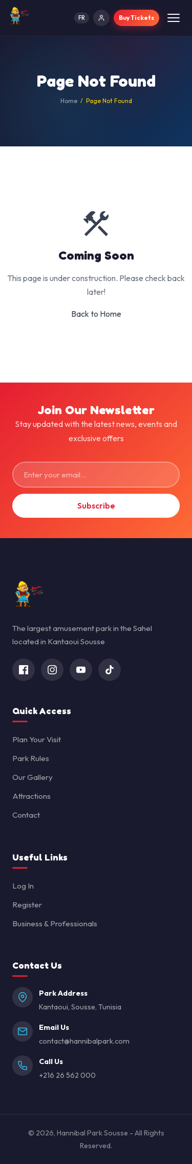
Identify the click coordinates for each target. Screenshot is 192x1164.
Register (27, 904)
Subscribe (96, 506)
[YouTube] (81, 670)
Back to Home (96, 314)
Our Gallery (32, 777)
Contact (26, 815)
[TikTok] (109, 670)
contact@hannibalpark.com (84, 1041)
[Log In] (101, 18)
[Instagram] (52, 670)
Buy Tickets (136, 17)
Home (68, 101)
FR (81, 17)
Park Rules (30, 758)
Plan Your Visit (36, 739)
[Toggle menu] (173, 18)
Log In (23, 886)
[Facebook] (23, 670)
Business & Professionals (54, 923)
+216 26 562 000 (67, 1075)
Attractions (31, 796)
